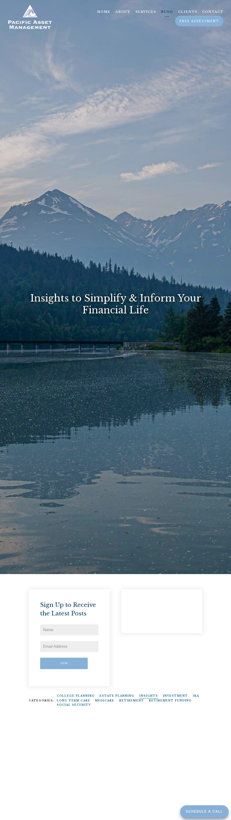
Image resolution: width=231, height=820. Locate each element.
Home (104, 12)
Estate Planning (117, 695)
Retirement (131, 700)
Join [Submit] (64, 663)
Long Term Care (73, 700)
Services (145, 12)
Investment (175, 695)
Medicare (104, 700)
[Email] (69, 646)
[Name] (69, 629)
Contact (212, 12)
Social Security (74, 704)
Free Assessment (199, 21)
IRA (196, 695)
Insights (149, 695)
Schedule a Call (204, 812)
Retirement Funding (170, 700)
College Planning (76, 695)
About (123, 12)
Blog (167, 12)
